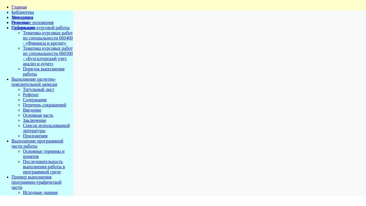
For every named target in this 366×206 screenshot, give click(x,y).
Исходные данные (40, 192)
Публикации (23, 27)
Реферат (31, 94)
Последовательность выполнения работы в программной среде (44, 166)
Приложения (35, 135)
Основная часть (38, 115)
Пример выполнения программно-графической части (36, 182)
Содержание (35, 99)
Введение (32, 110)
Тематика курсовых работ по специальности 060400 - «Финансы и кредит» (48, 37)
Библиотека (22, 12)
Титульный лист (38, 89)
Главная (19, 7)
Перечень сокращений (44, 104)
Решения (20, 22)
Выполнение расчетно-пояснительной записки (34, 82)
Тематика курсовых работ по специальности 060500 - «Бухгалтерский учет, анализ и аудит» (48, 56)
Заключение (34, 120)
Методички (22, 17)
